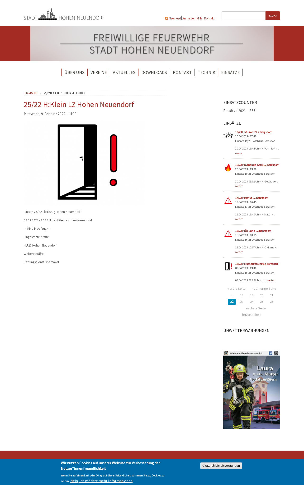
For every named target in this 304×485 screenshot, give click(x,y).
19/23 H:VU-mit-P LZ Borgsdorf (253, 132)
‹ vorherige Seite (264, 288)
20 (261, 295)
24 (251, 301)
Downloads (154, 72)
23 (241, 301)
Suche (273, 16)
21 (271, 295)
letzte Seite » (251, 314)
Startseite (30, 93)
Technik (206, 72)
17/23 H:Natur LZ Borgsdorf (251, 198)
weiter (239, 153)
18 (241, 295)
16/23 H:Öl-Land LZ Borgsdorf (253, 231)
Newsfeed (175, 18)
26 (271, 301)
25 (261, 301)
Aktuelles (124, 72)
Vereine (98, 72)
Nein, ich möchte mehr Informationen (101, 480)
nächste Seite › (256, 308)
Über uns (74, 72)
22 (231, 301)
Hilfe (199, 18)
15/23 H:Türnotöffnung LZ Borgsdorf (256, 264)
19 (251, 295)
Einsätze (230, 72)
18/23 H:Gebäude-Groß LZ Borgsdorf (256, 165)
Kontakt (209, 18)
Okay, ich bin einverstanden (221, 466)
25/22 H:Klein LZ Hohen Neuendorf (65, 93)
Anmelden (188, 18)
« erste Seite (236, 288)
